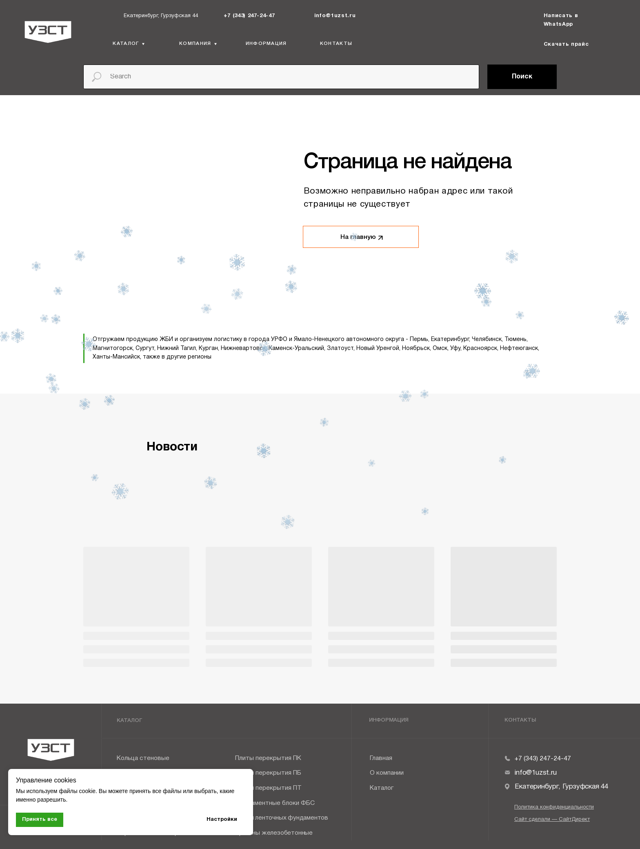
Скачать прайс (566, 44)
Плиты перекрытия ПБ (268, 773)
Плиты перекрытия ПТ (268, 788)
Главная (381, 758)
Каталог (381, 788)
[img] (218, 15)
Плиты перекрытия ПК (268, 758)
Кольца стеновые (143, 758)
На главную (358, 237)
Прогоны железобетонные (274, 833)
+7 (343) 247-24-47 (249, 15)
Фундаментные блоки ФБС (275, 803)
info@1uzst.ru (335, 15)
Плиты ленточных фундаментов (281, 818)
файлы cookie (77, 791)
